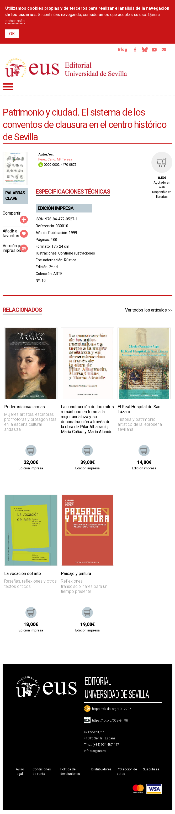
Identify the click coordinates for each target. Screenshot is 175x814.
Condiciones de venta (42, 773)
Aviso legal (20, 773)
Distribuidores (101, 771)
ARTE (57, 275)
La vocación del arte (22, 575)
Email (163, 50)
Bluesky (141, 50)
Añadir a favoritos (11, 235)
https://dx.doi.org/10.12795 (111, 710)
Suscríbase (151, 771)
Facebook (130, 50)
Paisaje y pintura (76, 575)
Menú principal (8, 88)
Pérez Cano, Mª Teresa (55, 161)
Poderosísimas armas (24, 408)
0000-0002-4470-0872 (57, 166)
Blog (116, 50)
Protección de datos (127, 773)
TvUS (152, 50)
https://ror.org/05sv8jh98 (110, 722)
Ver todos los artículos (146, 311)
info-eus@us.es (95, 752)
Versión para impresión (14, 250)
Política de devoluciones (70, 773)
